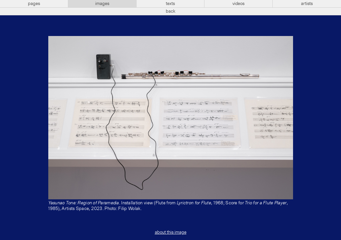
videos (238, 3)
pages (34, 3)
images (102, 3)
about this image (170, 232)
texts (170, 3)
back (170, 11)
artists (307, 3)
